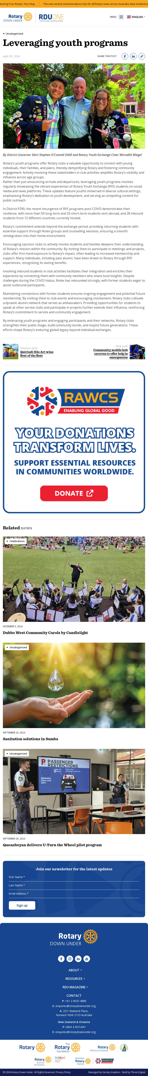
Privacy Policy (63, 1072)
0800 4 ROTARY (76, 1027)
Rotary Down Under (22, 1072)
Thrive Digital (138, 1072)
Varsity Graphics (111, 1072)
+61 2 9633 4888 (75, 1001)
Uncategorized (14, 33)
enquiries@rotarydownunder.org (76, 1006)
